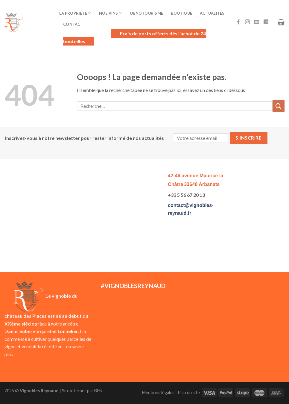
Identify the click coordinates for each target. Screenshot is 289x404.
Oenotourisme (146, 13)
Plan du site (189, 392)
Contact (73, 24)
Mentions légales (158, 392)
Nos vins (110, 13)
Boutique (181, 13)
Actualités (212, 13)
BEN (98, 390)
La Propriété (75, 13)
